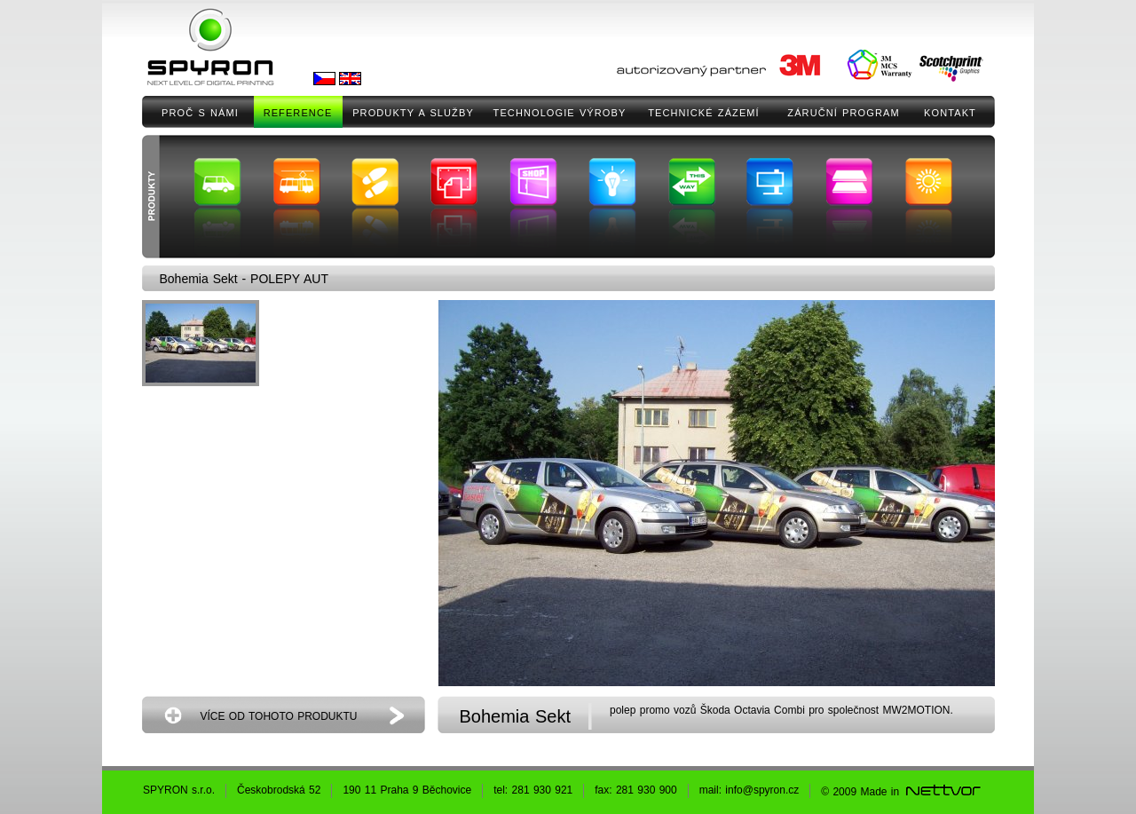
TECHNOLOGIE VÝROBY (560, 112)
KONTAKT (950, 112)
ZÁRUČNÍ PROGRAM (843, 112)
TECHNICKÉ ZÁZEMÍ (704, 112)
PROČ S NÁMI (200, 112)
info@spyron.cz (762, 790)
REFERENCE (298, 112)
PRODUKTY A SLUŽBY (413, 112)
